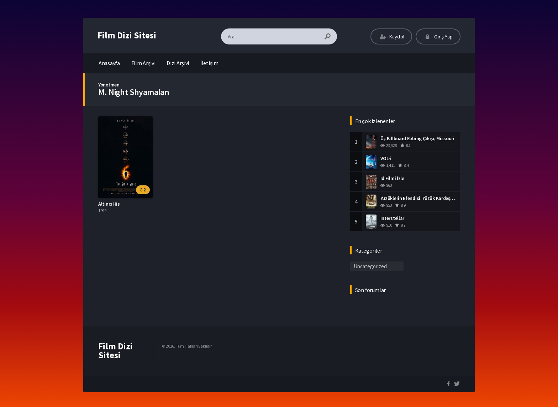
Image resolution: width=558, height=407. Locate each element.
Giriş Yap (438, 36)
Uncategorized (370, 266)
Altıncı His (109, 204)
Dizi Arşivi (178, 63)
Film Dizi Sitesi (127, 35)
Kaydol (391, 36)
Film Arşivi (143, 63)
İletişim (209, 63)
